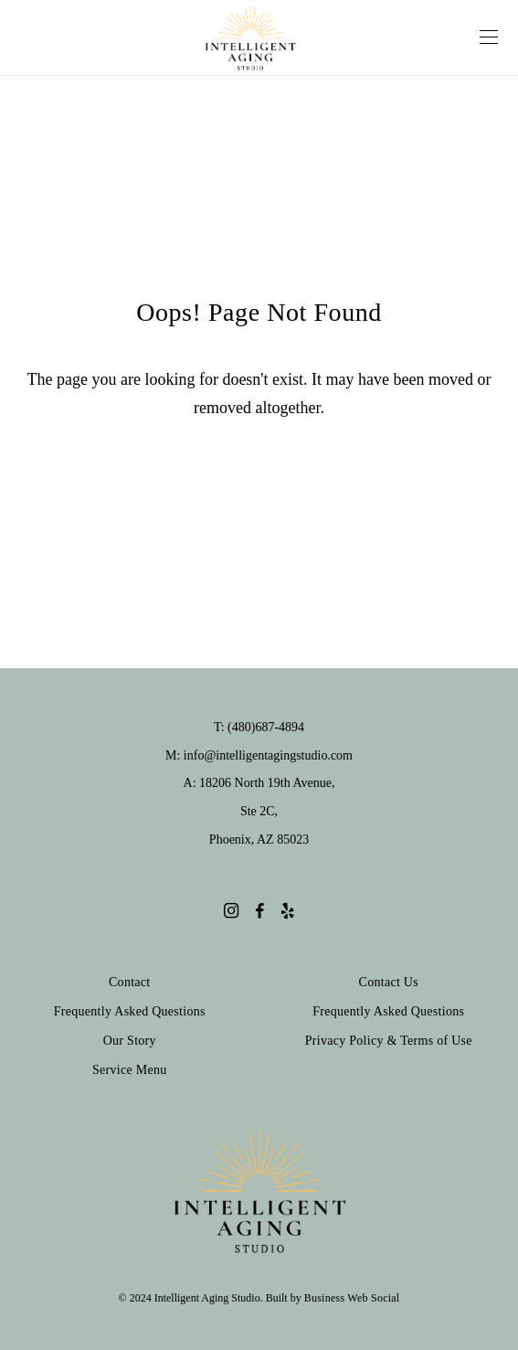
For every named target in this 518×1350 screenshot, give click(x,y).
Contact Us (388, 982)
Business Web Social (352, 1298)
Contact (130, 982)
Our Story (129, 1040)
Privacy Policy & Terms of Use (388, 1040)
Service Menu (129, 1070)
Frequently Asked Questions (130, 1011)
